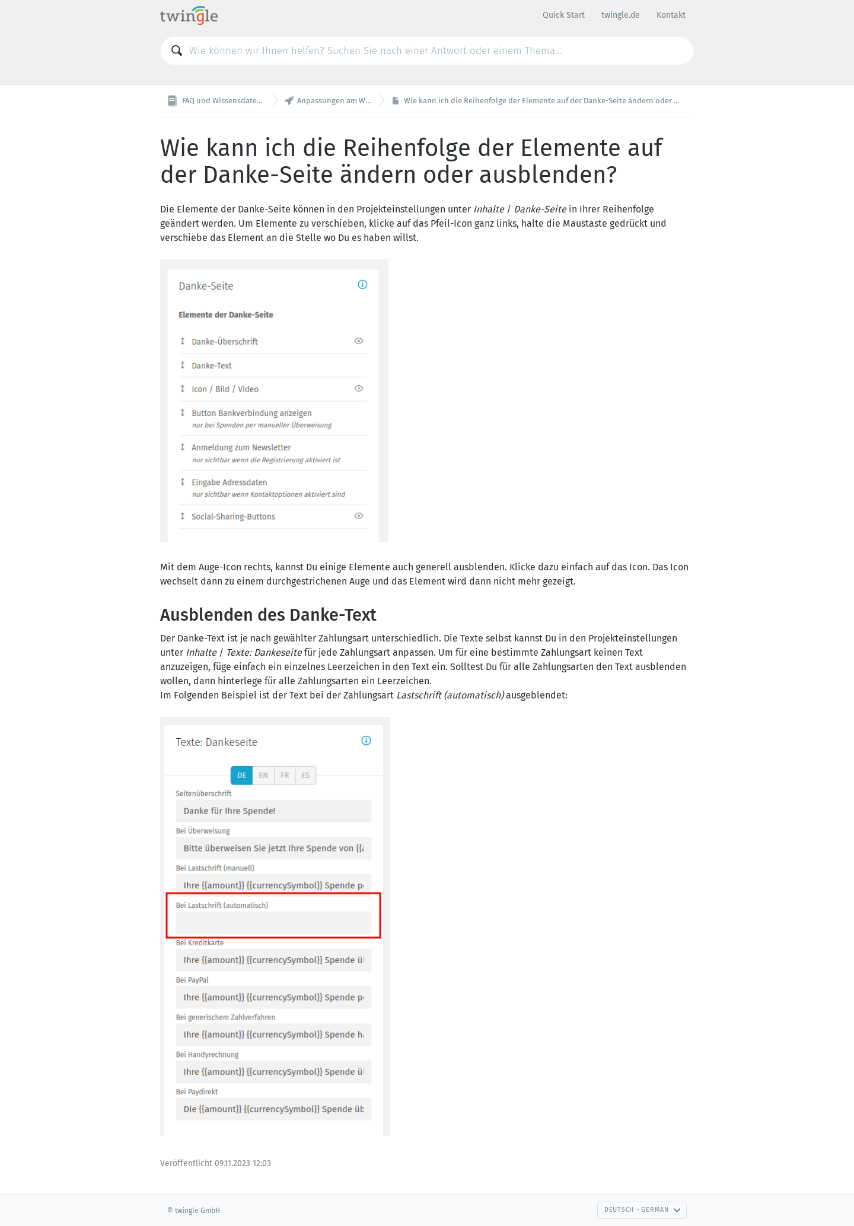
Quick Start (564, 15)
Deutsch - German (642, 1210)
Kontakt (671, 15)
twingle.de (620, 15)
